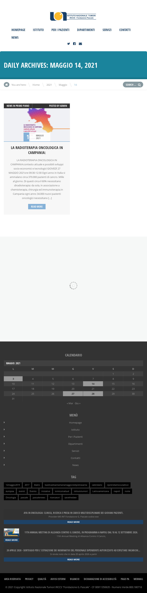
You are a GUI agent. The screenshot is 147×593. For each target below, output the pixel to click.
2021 (49, 84)
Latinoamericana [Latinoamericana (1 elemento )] (100, 491)
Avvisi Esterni (58, 579)
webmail (138, 579)
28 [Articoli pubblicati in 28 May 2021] (93, 393)
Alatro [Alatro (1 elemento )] (37, 485)
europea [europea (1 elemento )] (10, 491)
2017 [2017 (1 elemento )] (27, 485)
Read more (37, 206)
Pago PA (125, 579)
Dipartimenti (86, 30)
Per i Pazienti (60, 30)
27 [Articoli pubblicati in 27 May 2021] (73, 393)
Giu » (77, 403)
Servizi (107, 30)
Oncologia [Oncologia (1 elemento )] (11, 497)
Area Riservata (12, 579)
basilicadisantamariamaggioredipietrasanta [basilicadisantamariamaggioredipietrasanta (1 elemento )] (66, 485)
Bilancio (74, 579)
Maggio (63, 84)
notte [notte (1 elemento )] (127, 491)
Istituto (38, 30)
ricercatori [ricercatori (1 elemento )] (55, 497)
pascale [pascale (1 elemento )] (24, 497)
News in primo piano (18, 106)
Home (36, 84)
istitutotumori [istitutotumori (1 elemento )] (81, 491)
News (15, 37)
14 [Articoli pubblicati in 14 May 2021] (93, 383)
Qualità (42, 579)
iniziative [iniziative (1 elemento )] (45, 491)
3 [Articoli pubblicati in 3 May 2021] (13, 378)
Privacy (29, 579)
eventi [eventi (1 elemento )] (22, 491)
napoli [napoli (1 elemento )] (117, 491)
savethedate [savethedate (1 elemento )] (71, 497)
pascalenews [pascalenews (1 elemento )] (39, 497)
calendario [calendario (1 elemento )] (97, 485)
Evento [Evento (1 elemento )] (33, 491)
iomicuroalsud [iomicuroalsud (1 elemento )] (62, 491)
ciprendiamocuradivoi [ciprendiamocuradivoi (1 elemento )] (118, 485)
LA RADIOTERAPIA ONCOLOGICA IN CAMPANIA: (37, 150)
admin (63, 106)
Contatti (125, 30)
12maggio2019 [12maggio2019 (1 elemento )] (13, 485)
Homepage (18, 30)
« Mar (70, 403)
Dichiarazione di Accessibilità (100, 579)
